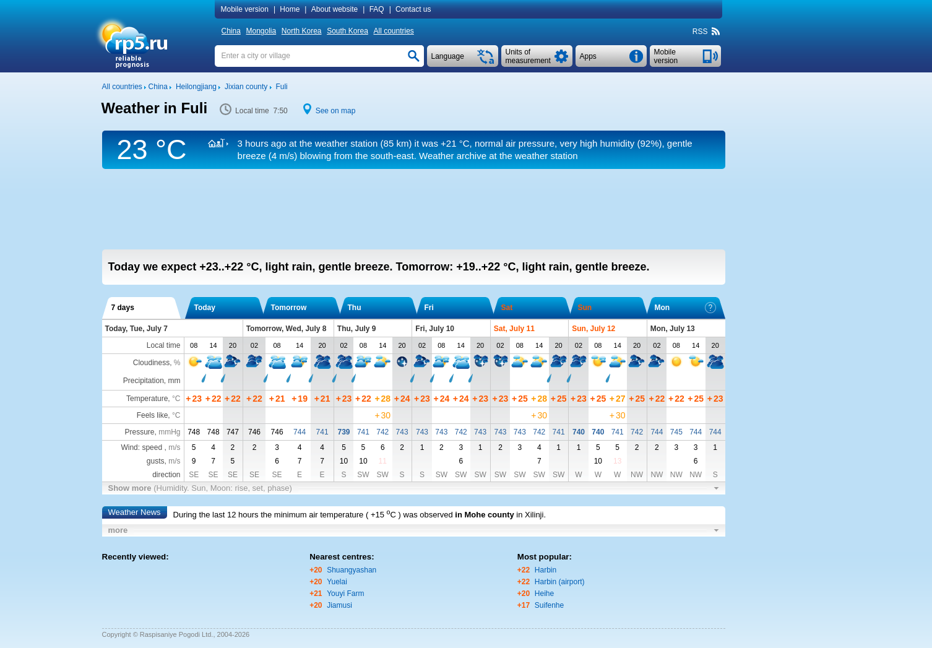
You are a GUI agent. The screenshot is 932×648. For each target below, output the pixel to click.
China (231, 31)
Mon (685, 307)
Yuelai (337, 581)
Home (290, 9)
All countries (393, 31)
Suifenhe (549, 605)
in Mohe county (484, 514)
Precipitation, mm (152, 380)
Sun (585, 307)
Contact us (413, 9)
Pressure (139, 432)
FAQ (376, 9)
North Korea (302, 31)
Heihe (544, 593)
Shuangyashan (351, 570)
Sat (507, 307)
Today (204, 307)
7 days (122, 307)
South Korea (347, 31)
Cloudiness (151, 362)
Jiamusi (339, 605)
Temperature (147, 398)
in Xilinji (529, 514)
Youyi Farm (345, 593)
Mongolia (261, 31)
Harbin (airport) (560, 581)
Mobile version (245, 9)
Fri (429, 307)
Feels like (152, 415)
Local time (164, 345)
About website (334, 9)
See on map (336, 110)
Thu (354, 307)
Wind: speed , (150, 447)
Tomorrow (289, 307)
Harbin (545, 570)
